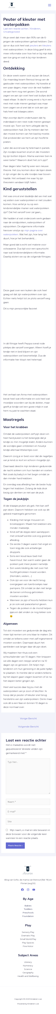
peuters (34, 45)
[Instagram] (28, 889)
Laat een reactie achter (15, 28)
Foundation (28, 916)
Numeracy (28, 966)
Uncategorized (11, 31)
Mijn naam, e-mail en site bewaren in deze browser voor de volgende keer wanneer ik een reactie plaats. (28, 834)
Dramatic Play (28, 936)
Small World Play (28, 939)
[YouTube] (33, 889)
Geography (28, 973)
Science (28, 969)
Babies (28, 906)
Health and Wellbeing (28, 976)
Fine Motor (28, 946)
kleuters (46, 45)
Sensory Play (28, 932)
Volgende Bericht (28, 726)
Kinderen (35, 28)
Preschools (28, 913)
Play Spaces (28, 943)
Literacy (28, 962)
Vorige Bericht (28, 718)
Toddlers (28, 909)
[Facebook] (22, 889)
